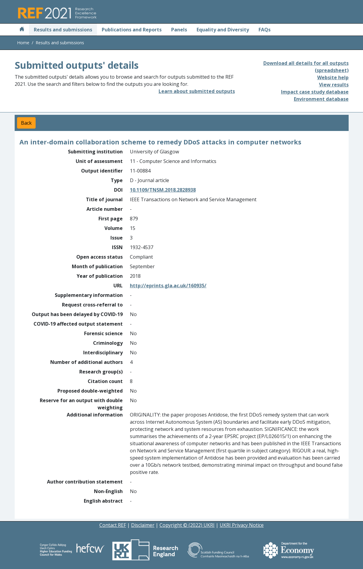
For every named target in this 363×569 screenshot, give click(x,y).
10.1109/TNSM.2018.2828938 (163, 190)
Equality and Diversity (223, 29)
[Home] (22, 30)
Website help (333, 77)
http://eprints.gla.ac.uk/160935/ (168, 285)
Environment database (321, 99)
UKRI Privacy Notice (242, 525)
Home (23, 42)
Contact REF (112, 525)
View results (334, 84)
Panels (179, 29)
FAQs (265, 29)
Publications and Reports (132, 29)
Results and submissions (63, 29)
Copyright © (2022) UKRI (187, 525)
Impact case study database (315, 92)
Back (26, 123)
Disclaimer (142, 525)
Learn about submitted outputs (197, 91)
